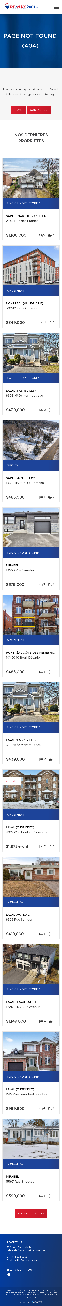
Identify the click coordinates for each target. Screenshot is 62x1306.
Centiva (37, 1302)
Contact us (38, 110)
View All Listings (31, 1214)
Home (19, 110)
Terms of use (39, 1295)
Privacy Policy (24, 1295)
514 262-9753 (19, 1257)
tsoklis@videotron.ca (25, 1260)
